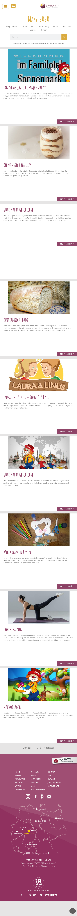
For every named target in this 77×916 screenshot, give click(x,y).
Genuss (33, 30)
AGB (33, 786)
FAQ (49, 775)
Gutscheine (36, 779)
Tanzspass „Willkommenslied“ (25, 87)
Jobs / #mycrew (54, 782)
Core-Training (14, 629)
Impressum (20, 789)
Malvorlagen (12, 707)
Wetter (18, 786)
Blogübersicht (12, 26)
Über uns (35, 772)
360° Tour (19, 782)
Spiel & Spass (29, 26)
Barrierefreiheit (38, 789)
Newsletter (20, 779)
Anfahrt (35, 782)
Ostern (44, 30)
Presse (18, 775)
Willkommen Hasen (17, 552)
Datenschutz (53, 786)
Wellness (67, 26)
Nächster (48, 747)
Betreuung (44, 26)
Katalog (51, 779)
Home (17, 772)
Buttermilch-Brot (16, 320)
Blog (33, 775)
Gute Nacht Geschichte (18, 210)
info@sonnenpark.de (46, 866)
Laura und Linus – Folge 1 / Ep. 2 (27, 397)
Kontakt (51, 772)
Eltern (56, 26)
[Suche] (64, 37)
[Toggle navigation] (5, 6)
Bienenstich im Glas (17, 165)
